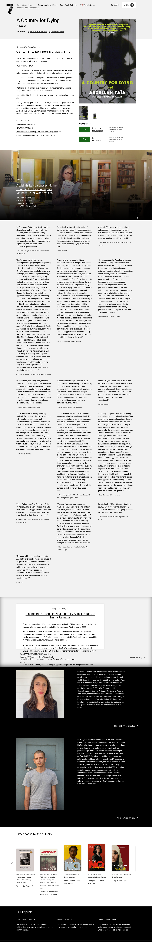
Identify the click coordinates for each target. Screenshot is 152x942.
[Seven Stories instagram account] (34, 937)
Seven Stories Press (24, 5)
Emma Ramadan (38, 31)
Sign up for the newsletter (48, 937)
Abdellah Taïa (57, 31)
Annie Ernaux (22, 859)
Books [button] (40, 5)
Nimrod (68, 859)
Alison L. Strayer (45, 864)
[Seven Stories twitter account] (28, 937)
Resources (55, 930)
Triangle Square (63, 904)
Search (116, 5)
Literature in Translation (25, 124)
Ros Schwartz (20, 862)
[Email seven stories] (17, 937)
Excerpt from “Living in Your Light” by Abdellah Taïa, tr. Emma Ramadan (55, 615)
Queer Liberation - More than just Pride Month (34, 135)
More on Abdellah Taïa (126, 802)
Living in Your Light (119, 865)
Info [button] (76, 5)
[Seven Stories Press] (10, 9)
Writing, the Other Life (24, 871)
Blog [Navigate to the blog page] (61, 5)
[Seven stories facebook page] (23, 937)
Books (18, 930)
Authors (28, 930)
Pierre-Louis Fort (21, 867)
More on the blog (135, 645)
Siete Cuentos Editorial (107, 904)
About (65, 930)
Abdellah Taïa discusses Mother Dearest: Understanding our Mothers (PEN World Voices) (37, 189)
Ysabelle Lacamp (95, 859)
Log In (126, 5)
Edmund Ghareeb (45, 870)
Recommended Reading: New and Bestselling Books (37, 132)
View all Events (83, 179)
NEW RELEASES (23, 128)
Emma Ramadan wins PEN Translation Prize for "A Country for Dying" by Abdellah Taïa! (118, 610)
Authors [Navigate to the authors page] (47, 5)
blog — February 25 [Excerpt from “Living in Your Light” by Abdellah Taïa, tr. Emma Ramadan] (55, 609)
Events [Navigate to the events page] (55, 5)
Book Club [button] (69, 5)
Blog (45, 930)
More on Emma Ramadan (124, 710)
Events (37, 930)
